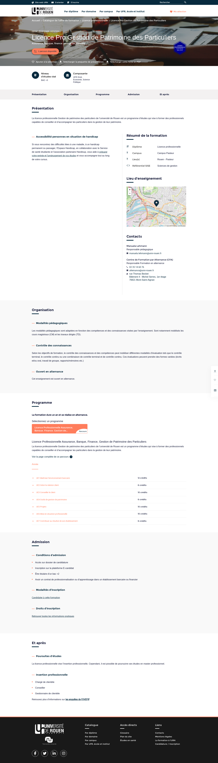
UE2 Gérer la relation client (47, 485)
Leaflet (161, 226)
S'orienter (57, 2)
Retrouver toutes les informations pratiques (53, 616)
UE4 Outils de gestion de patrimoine (51, 499)
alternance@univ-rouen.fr (141, 270)
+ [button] (130, 189)
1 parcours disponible (45, 51)
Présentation (39, 94)
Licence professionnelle (95, 20)
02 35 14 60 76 (136, 267)
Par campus (106, 11)
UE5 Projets (41, 506)
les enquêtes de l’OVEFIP (77, 699)
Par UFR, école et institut (130, 11)
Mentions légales (163, 736)
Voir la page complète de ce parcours (50, 457)
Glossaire (124, 733)
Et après (164, 94)
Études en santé (128, 740)
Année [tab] (35, 464)
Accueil (36, 20)
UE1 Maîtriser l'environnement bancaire (53, 478)
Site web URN (40, 2)
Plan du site (126, 736)
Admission (134, 94)
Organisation (71, 94)
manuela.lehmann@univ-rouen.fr (145, 253)
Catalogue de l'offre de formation (61, 20)
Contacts (159, 733)
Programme (102, 94)
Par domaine (89, 11)
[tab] (59, 428)
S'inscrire (73, 2)
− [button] (130, 193)
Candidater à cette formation (46, 597)
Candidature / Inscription (167, 744)
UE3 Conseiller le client (45, 492)
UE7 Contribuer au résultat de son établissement (57, 521)
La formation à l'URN (165, 740)
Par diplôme (71, 11)
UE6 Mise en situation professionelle (51, 514)
